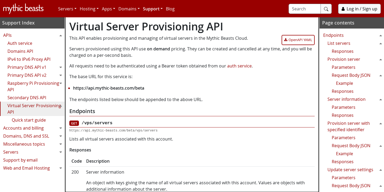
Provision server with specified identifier (355, 126)
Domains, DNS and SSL (34, 136)
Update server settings (355, 170)
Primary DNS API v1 (36, 67)
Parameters (343, 67)
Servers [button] (65, 9)
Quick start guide (29, 120)
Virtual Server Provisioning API (36, 108)
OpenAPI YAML (300, 39)
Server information (355, 99)
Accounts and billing (34, 128)
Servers (34, 152)
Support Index (19, 22)
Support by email (21, 160)
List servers (355, 43)
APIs (34, 35)
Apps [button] (107, 9)
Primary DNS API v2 (36, 75)
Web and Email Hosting (34, 168)
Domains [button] (127, 9)
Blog (170, 9)
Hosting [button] (87, 9)
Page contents (338, 22)
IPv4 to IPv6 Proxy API (29, 59)
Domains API (21, 51)
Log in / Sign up (359, 9)
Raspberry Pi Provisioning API (36, 86)
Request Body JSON (357, 75)
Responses (342, 51)
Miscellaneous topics (34, 144)
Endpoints (353, 35)
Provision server (355, 59)
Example (344, 83)
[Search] (305, 9)
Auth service (20, 43)
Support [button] (151, 9)
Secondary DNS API (27, 98)
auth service (239, 66)
